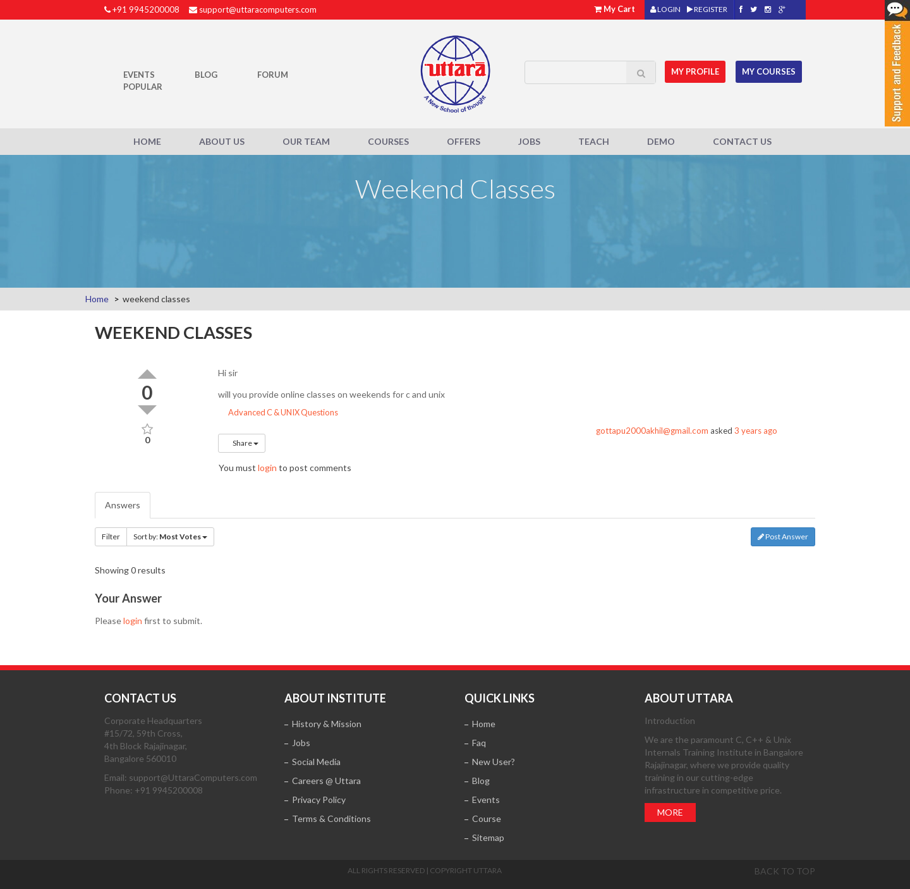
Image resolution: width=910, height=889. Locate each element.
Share (241, 443)
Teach (593, 141)
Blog (206, 75)
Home (147, 141)
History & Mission (326, 723)
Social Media (316, 761)
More (670, 812)
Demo (661, 141)
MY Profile (696, 71)
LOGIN (665, 9)
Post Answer (783, 536)
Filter (111, 536)
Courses (388, 141)
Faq (479, 742)
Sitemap (488, 837)
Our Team (306, 141)
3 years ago (755, 431)
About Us (222, 141)
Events (139, 75)
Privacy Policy (319, 799)
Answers (122, 505)
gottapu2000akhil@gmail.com (652, 431)
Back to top (785, 871)
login (267, 467)
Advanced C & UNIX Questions (278, 412)
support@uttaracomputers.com (258, 9)
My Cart (619, 9)
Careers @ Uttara (326, 780)
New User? (493, 761)
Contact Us (742, 141)
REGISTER (707, 9)
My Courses (769, 71)
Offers (463, 141)
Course (486, 818)
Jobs (529, 141)
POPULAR (142, 87)
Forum (272, 75)
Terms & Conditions (331, 818)
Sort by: (170, 536)
